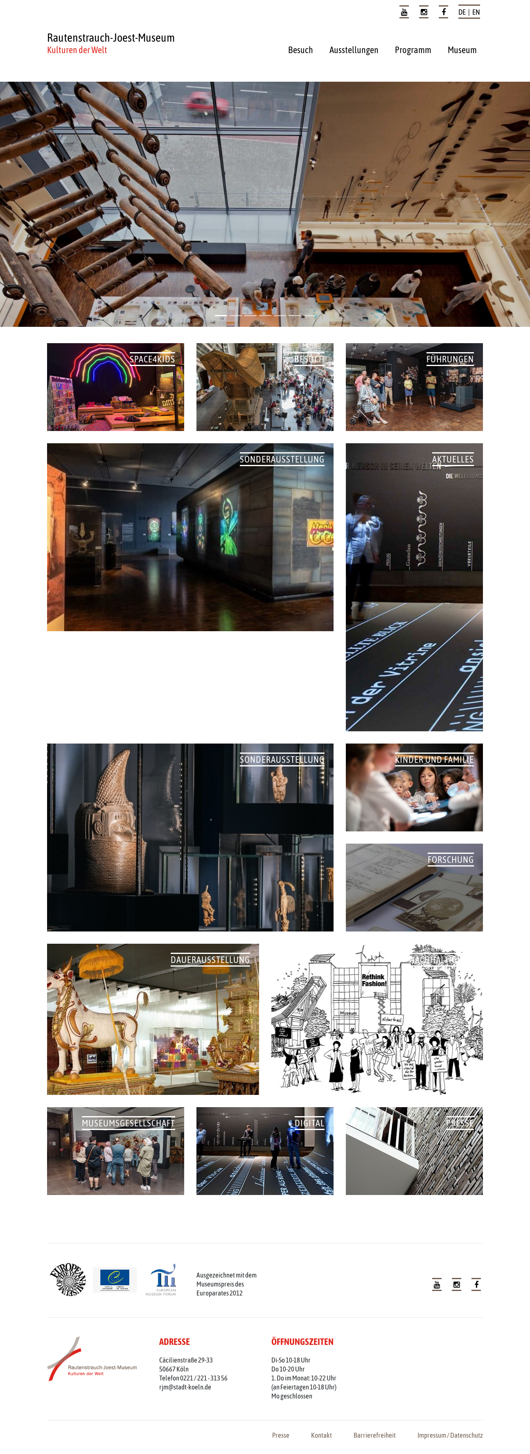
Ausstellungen (354, 50)
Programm (413, 50)
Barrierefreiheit (375, 1435)
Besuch (300, 50)
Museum (462, 50)
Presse (280, 1435)
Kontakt (321, 1435)
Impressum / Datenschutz (450, 1435)
